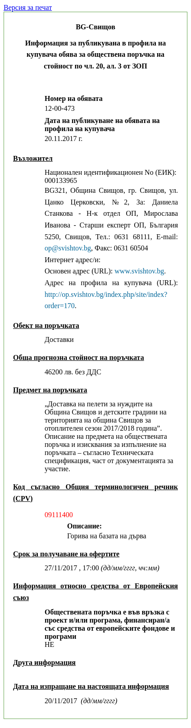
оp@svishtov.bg (68, 248)
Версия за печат (28, 7)
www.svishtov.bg (139, 271)
